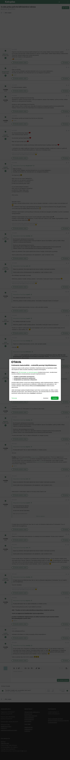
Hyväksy (55, 398)
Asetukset (45, 398)
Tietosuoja (14, 398)
